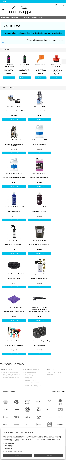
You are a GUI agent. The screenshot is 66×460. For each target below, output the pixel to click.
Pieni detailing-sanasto (25, 377)
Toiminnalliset (9, 445)
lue (22, 395)
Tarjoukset (15, 17)
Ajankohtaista (25, 17)
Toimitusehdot (17, 369)
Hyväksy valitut (17, 455)
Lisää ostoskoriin (8, 78)
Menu (3, 1)
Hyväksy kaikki (48, 455)
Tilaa (33, 391)
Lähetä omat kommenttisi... (8, 309)
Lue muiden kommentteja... (59, 309)
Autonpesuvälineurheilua (9, 377)
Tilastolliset (8, 446)
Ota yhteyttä (47, 369)
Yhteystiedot (38, 369)
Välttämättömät (9, 443)
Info (10, 369)
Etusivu (5, 369)
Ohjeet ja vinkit (37, 17)
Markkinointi (8, 448)
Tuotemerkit (5, 17)
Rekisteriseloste (28, 369)
